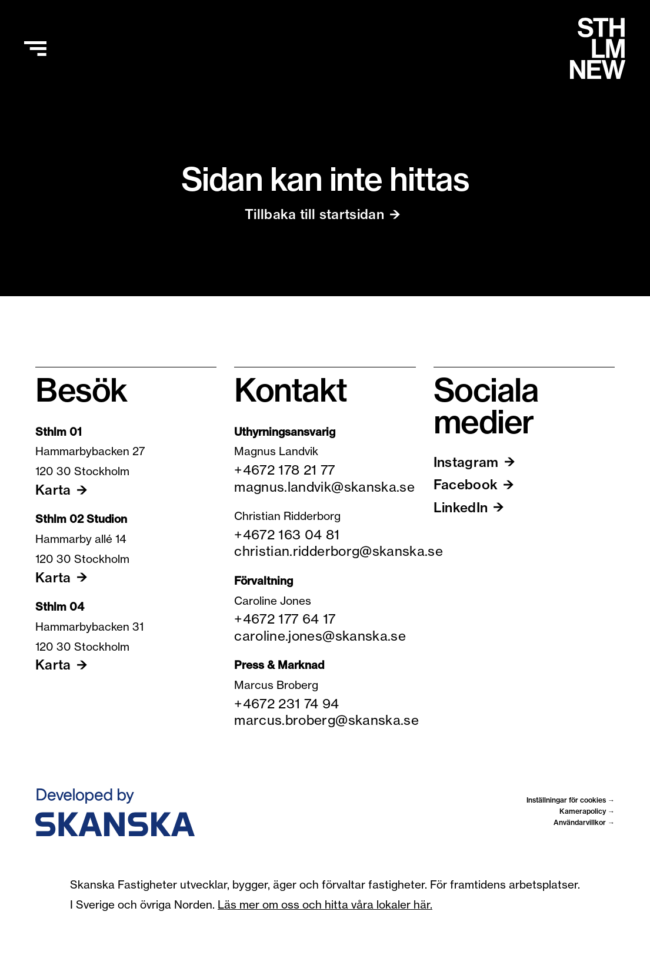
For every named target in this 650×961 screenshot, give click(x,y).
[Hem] (597, 48)
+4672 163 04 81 (286, 534)
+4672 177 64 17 (284, 619)
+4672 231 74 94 (286, 703)
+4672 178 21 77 (284, 470)
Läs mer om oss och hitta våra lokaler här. (325, 904)
